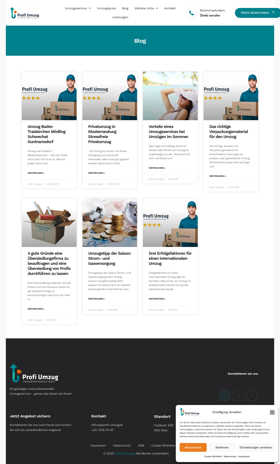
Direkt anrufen (210, 15)
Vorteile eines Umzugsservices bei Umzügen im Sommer (168, 131)
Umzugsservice (78, 8)
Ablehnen (222, 447)
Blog (125, 8)
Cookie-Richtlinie (212, 456)
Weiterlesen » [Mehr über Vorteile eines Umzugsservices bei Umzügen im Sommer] (157, 167)
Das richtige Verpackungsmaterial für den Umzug (228, 131)
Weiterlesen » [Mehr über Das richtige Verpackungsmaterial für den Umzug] (217, 176)
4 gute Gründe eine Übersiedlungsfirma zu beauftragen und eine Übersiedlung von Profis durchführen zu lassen (49, 263)
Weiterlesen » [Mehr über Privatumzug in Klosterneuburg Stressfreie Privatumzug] (96, 173)
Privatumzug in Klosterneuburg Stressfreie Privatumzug (102, 134)
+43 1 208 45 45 (102, 430)
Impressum (244, 456)
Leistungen (120, 17)
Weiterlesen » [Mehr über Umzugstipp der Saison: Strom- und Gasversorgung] (96, 298)
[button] (272, 412)
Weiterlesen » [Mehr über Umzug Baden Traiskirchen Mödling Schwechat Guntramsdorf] (36, 173)
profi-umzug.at (125, 453)
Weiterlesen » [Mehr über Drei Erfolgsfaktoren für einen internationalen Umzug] (157, 298)
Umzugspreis (106, 8)
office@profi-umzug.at (107, 425)
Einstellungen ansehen (256, 447)
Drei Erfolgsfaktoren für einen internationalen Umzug (170, 258)
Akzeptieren (193, 447)
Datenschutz (230, 456)
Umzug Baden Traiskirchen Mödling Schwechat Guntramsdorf (46, 134)
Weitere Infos (146, 8)
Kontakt (170, 8)
